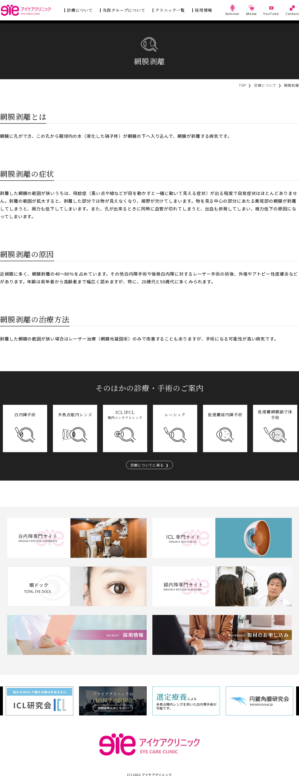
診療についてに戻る (147, 464)
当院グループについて (124, 10)
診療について (80, 10)
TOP (243, 85)
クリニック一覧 (170, 10)
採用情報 (203, 10)
